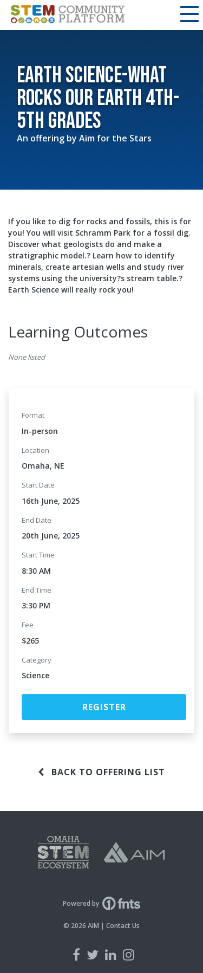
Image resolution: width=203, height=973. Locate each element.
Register (104, 707)
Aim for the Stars (115, 138)
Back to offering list (101, 772)
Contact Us (123, 925)
